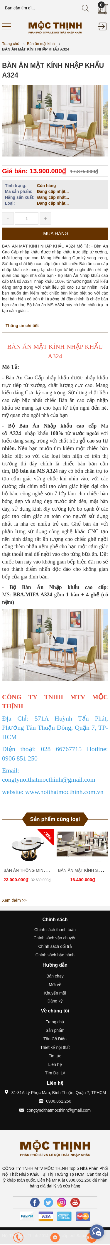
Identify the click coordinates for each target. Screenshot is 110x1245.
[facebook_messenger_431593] (96, 1231)
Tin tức (55, 1056)
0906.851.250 (58, 1101)
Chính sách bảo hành (55, 955)
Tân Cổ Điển (55, 1039)
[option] (28, 862)
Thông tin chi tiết (22, 325)
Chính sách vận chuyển (55, 938)
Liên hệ (55, 1064)
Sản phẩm (54, 1030)
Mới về (55, 984)
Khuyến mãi (55, 993)
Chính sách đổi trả (55, 946)
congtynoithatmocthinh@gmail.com (59, 1110)
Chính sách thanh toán (55, 929)
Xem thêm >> (14, 900)
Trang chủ (55, 1021)
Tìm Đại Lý (55, 1073)
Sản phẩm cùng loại (55, 819)
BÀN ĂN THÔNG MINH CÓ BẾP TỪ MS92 (42, 870)
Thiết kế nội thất (55, 1047)
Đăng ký (55, 1001)
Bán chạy (55, 976)
